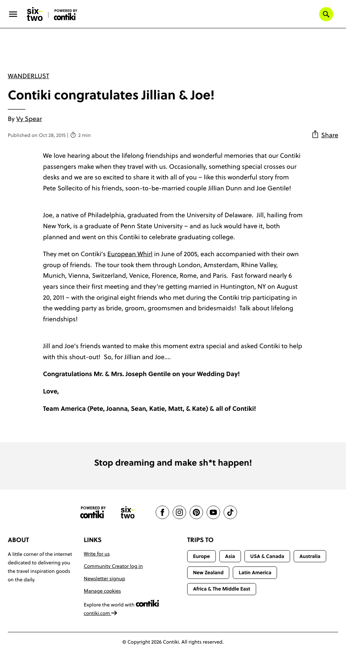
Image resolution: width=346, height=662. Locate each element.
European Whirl (129, 253)
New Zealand (208, 572)
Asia (230, 556)
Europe (201, 556)
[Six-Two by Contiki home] (35, 14)
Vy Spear (29, 118)
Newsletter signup (104, 578)
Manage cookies (102, 590)
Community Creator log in (113, 566)
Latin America (255, 572)
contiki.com (101, 613)
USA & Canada (267, 556)
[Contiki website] (93, 512)
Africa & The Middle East (221, 588)
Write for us (97, 553)
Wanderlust (28, 75)
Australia (310, 556)
